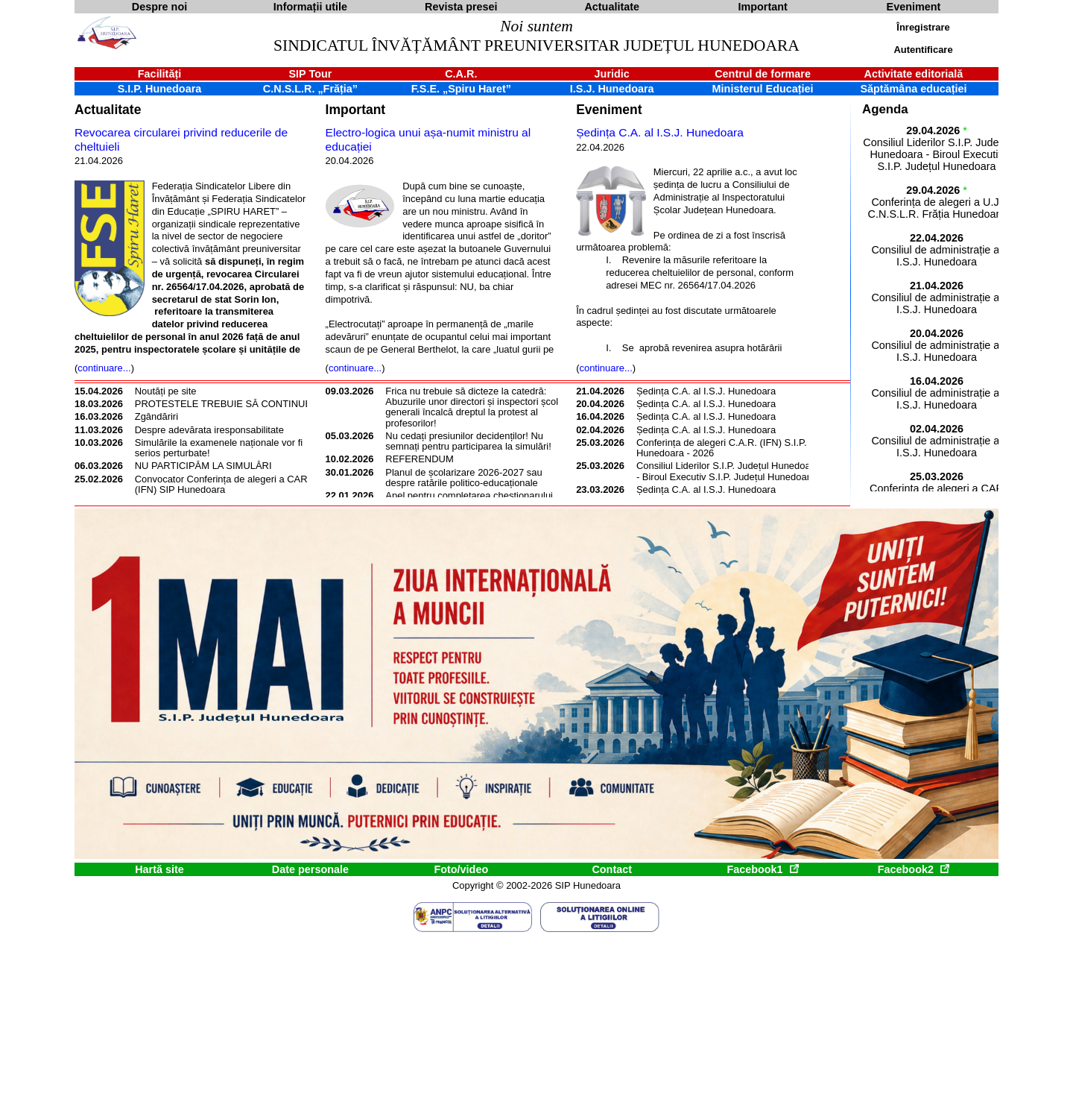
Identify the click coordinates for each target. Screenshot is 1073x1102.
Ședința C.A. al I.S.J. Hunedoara (660, 132)
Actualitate (108, 109)
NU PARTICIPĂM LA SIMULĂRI (203, 465)
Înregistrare (922, 27)
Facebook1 (762, 869)
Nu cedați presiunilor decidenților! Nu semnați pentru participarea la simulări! (468, 441)
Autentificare (922, 49)
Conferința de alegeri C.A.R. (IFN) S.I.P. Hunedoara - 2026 (721, 448)
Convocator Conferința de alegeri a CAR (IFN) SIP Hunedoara (221, 484)
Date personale (310, 869)
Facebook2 (913, 869)
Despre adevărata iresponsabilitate (209, 429)
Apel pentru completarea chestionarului (469, 495)
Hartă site (159, 869)
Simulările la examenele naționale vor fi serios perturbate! (219, 448)
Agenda (885, 109)
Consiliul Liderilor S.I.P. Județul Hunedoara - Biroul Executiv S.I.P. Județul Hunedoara (727, 471)
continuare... (103, 368)
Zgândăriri (156, 416)
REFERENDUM (419, 459)
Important (356, 109)
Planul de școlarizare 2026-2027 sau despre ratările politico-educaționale (463, 477)
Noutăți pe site (166, 391)
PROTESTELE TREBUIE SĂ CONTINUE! (224, 403)
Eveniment (609, 109)
